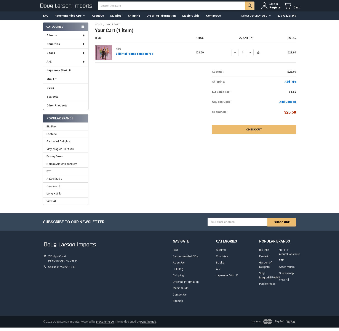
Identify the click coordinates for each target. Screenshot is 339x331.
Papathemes (148, 324)
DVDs (50, 91)
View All (51, 204)
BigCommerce (105, 324)
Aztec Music (54, 182)
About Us (98, 19)
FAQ (45, 19)
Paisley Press (54, 160)
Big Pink (51, 130)
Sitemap (178, 304)
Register (272, 9)
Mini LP (51, 82)
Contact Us (213, 19)
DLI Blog (116, 19)
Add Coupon (287, 105)
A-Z (65, 65)
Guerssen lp (53, 189)
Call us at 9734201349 (61, 270)
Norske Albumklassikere (61, 167)
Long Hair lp (54, 197)
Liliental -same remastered (134, 57)
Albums (65, 39)
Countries (65, 47)
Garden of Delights (58, 145)
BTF (48, 175)
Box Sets (52, 100)
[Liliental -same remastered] (242, 56)
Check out (254, 133)
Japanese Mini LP (58, 74)
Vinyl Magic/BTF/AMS (60, 152)
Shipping (134, 19)
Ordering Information (161, 19)
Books (65, 56)
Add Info (290, 85)
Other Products (56, 109)
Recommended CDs (70, 19)
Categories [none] (54, 30)
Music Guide (191, 19)
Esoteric (51, 137)
